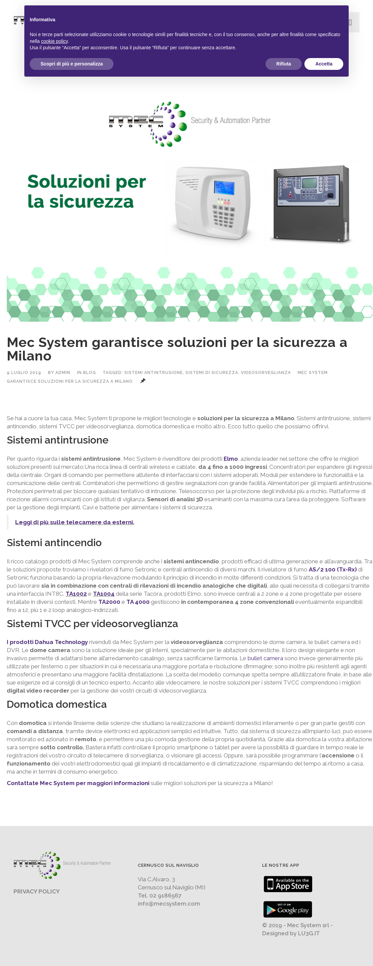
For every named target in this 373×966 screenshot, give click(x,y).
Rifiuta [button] (283, 63)
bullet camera (265, 658)
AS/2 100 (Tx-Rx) (333, 569)
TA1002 (76, 593)
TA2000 (109, 601)
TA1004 (104, 593)
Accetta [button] (323, 63)
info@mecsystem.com (169, 903)
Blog (89, 372)
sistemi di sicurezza (211, 372)
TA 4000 (138, 601)
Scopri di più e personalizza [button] (72, 63)
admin (62, 372)
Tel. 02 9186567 (159, 895)
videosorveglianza (266, 372)
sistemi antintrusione (153, 372)
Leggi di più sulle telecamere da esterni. (74, 522)
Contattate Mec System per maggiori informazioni (78, 783)
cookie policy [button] (54, 41)
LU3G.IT (309, 933)
